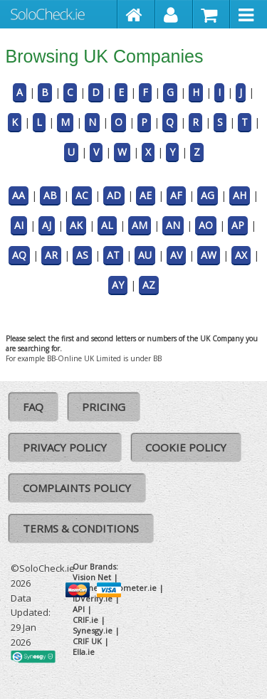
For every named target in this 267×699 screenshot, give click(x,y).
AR (51, 255)
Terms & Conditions (81, 528)
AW (208, 255)
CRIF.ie (85, 619)
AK (76, 225)
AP (237, 225)
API (79, 609)
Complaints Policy (77, 488)
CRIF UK (87, 641)
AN (173, 225)
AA (18, 195)
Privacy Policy (65, 447)
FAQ (33, 407)
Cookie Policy (185, 447)
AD (114, 195)
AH (239, 195)
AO (206, 225)
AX (241, 255)
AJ (46, 225)
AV (176, 255)
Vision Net (92, 577)
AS (82, 255)
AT (113, 255)
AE (146, 195)
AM (139, 225)
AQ (19, 255)
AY (118, 285)
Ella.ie (84, 651)
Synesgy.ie (92, 630)
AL (107, 225)
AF (176, 195)
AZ (148, 285)
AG (207, 195)
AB (50, 195)
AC (81, 195)
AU (145, 255)
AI (18, 225)
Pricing (103, 407)
